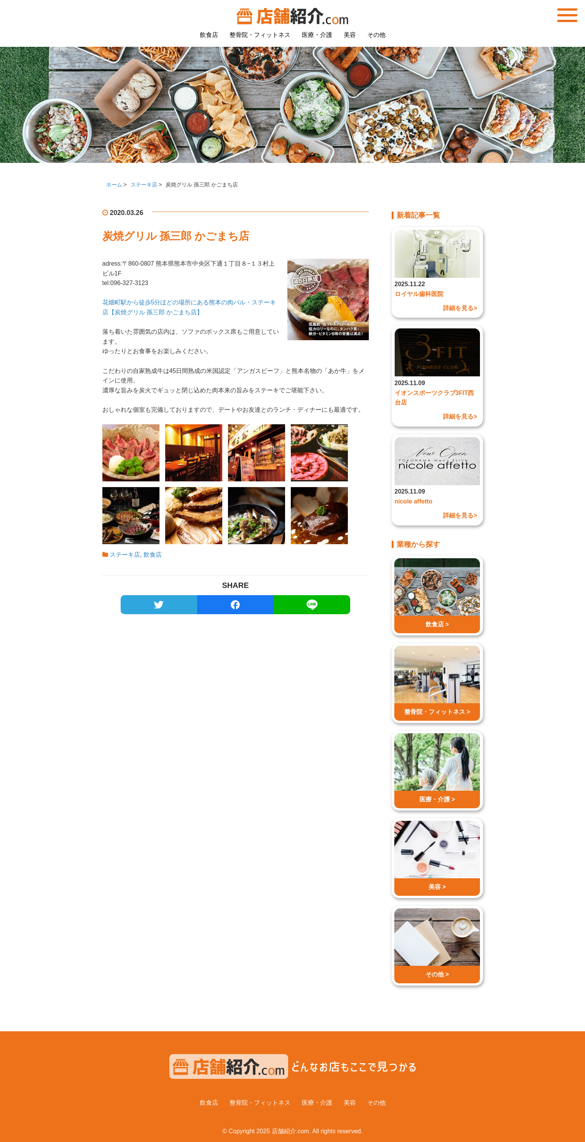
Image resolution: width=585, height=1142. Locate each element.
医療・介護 (317, 35)
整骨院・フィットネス (260, 35)
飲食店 (209, 35)
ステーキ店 (125, 554)
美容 (350, 35)
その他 (376, 35)
